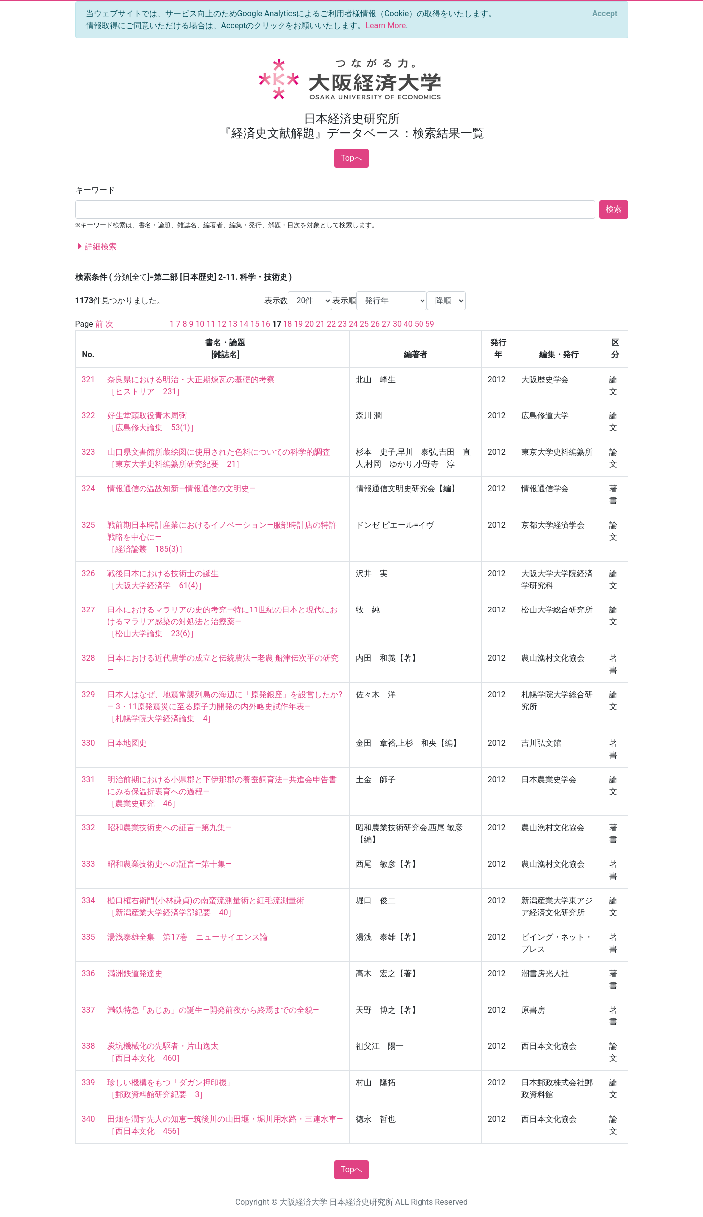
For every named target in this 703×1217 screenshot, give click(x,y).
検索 (614, 209)
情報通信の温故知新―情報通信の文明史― (181, 488)
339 (88, 1082)
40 (408, 324)
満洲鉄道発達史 (135, 973)
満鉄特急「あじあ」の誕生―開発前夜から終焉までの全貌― (213, 1009)
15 (254, 324)
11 (210, 324)
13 (232, 324)
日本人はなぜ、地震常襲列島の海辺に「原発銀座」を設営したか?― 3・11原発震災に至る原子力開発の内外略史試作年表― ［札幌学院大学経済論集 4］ (224, 706)
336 (88, 973)
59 (429, 324)
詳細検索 (96, 247)
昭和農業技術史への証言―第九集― (169, 827)
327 (88, 609)
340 (88, 1119)
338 (88, 1046)
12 (221, 324)
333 (88, 864)
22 (331, 324)
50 (419, 324)
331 (88, 779)
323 (88, 452)
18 (287, 324)
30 (397, 324)
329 (88, 694)
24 (353, 324)
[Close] (604, 14)
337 (88, 1009)
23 (342, 324)
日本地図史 (127, 743)
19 (298, 324)
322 (88, 415)
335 (88, 937)
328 (88, 658)
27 (386, 324)
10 (199, 324)
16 (265, 324)
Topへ (351, 158)
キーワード (95, 190)
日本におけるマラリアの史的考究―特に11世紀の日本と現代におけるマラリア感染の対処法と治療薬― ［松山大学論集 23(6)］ (222, 621)
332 (88, 827)
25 (364, 324)
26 (375, 324)
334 (88, 900)
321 (88, 379)
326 (88, 573)
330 (88, 743)
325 (88, 525)
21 (320, 324)
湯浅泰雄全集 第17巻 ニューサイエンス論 (187, 937)
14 (243, 324)
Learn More (385, 25)
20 (309, 324)
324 (88, 488)
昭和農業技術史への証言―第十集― (169, 864)
